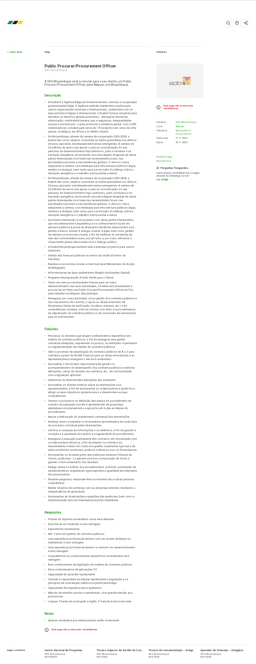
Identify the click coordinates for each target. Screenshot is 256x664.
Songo (105, 657)
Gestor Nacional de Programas (64, 650)
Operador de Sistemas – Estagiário (222, 650)
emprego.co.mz (21, 22)
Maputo (180, 126)
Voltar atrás (15, 52)
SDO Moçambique (186, 122)
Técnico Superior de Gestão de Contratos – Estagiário (130, 650)
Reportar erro (163, 161)
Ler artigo (162, 179)
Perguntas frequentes (237, 22)
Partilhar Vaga (164, 157)
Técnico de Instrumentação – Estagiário (173, 650)
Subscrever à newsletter (245, 22)
